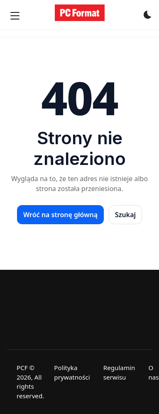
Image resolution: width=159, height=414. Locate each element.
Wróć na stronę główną (60, 214)
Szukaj (125, 214)
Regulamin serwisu (119, 372)
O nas (153, 372)
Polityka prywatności (72, 372)
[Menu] (15, 15)
